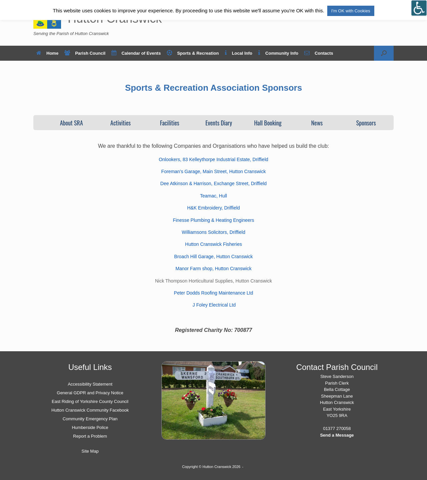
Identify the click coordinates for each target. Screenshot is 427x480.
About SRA (71, 122)
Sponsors (366, 122)
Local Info (238, 53)
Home (47, 53)
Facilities (169, 122)
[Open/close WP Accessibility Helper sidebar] (419, 8)
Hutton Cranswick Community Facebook (90, 410)
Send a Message (337, 435)
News (317, 122)
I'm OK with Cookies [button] (350, 10)
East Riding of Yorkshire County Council (90, 401)
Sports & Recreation (193, 53)
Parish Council (84, 53)
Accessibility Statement (90, 384)
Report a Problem (90, 436)
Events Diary (218, 122)
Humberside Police (90, 427)
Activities (120, 122)
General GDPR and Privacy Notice (90, 392)
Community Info (278, 53)
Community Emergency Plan (90, 418)
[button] (384, 53)
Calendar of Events (136, 53)
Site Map (89, 451)
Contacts (318, 53)
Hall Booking (268, 122)
